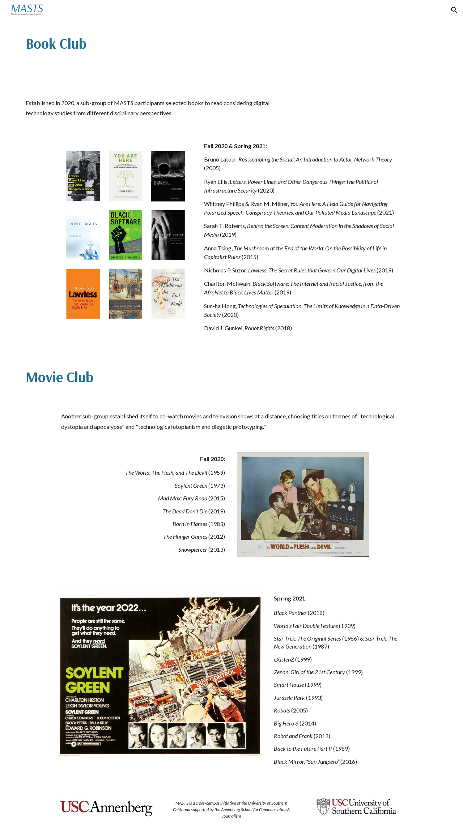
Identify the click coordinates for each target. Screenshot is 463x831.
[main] (124, 43)
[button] (454, 10)
